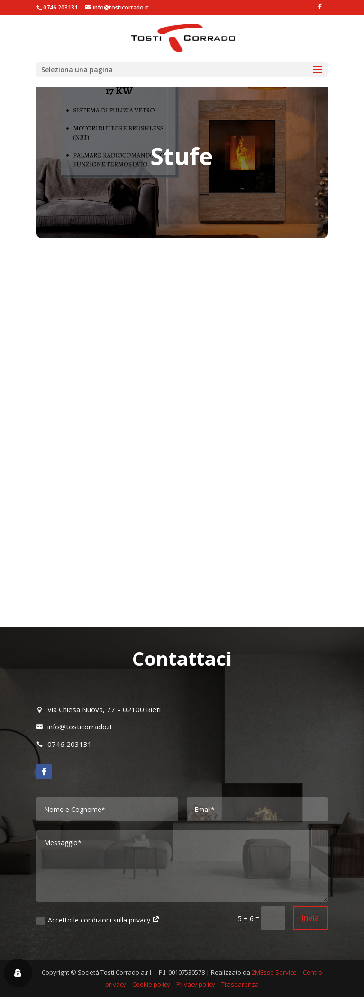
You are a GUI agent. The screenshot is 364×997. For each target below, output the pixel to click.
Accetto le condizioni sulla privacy (98, 920)
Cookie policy (151, 984)
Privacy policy (195, 984)
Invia (310, 918)
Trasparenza (240, 984)
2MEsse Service (274, 972)
